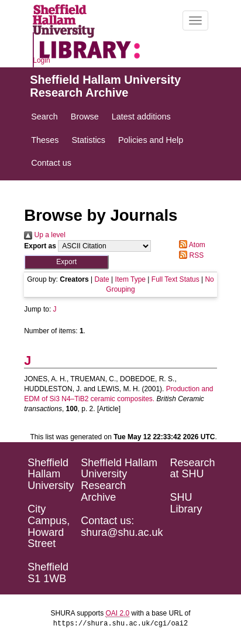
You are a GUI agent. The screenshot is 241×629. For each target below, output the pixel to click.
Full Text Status (175, 279)
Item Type (130, 279)
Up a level (45, 235)
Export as (40, 246)
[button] (66, 262)
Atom (190, 245)
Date (101, 279)
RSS (189, 255)
